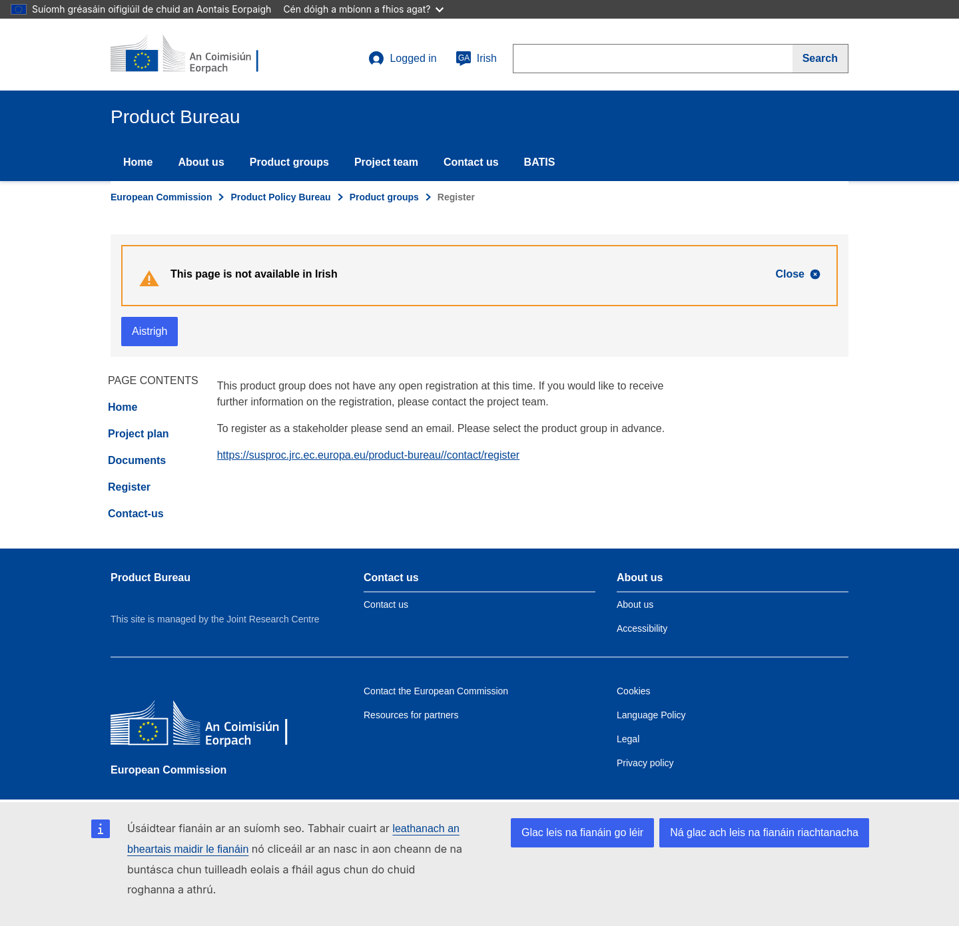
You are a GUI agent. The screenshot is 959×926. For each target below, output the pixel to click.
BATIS (539, 162)
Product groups (289, 162)
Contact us (471, 162)
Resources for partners (411, 715)
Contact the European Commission (436, 691)
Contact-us (136, 513)
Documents (137, 460)
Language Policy (651, 715)
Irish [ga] (476, 59)
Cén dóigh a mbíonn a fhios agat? (363, 9)
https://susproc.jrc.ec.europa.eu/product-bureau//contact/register (368, 455)
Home (138, 162)
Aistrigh (149, 331)
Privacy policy (645, 763)
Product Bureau (150, 577)
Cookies (634, 691)
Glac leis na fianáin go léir (582, 832)
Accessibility (642, 628)
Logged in (402, 59)
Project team (386, 162)
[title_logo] (191, 55)
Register (129, 487)
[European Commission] (207, 726)
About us (201, 162)
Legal (628, 739)
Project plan (138, 433)
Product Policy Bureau (280, 197)
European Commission (161, 197)
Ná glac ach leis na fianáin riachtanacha (764, 832)
